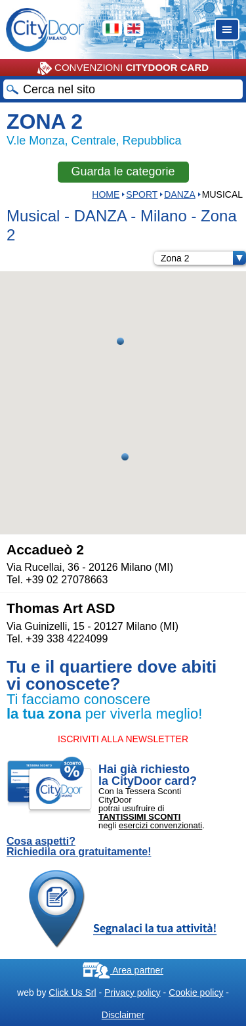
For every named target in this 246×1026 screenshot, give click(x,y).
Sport (141, 194)
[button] (120, 341)
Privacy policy (132, 992)
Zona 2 (203, 258)
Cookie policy (196, 992)
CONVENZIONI (123, 68)
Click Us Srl (72, 992)
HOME (105, 194)
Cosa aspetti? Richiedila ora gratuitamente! (79, 846)
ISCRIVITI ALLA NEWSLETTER (123, 739)
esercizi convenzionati (160, 825)
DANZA (179, 194)
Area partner (123, 970)
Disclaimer (123, 1015)
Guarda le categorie (122, 171)
